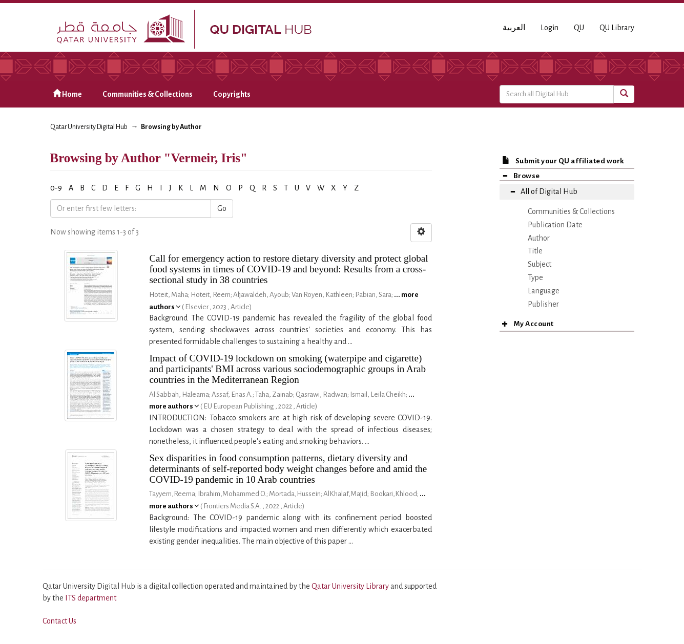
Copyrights (232, 94)
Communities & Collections (147, 94)
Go (221, 208)
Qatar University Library (351, 586)
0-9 (56, 188)
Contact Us (59, 621)
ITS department (90, 598)
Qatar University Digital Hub (89, 127)
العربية (514, 28)
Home (67, 94)
